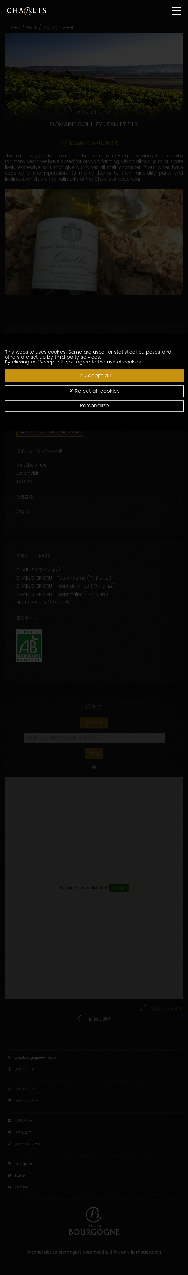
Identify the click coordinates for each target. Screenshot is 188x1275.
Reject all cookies (94, 391)
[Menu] (176, 11)
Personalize (94, 405)
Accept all (95, 375)
